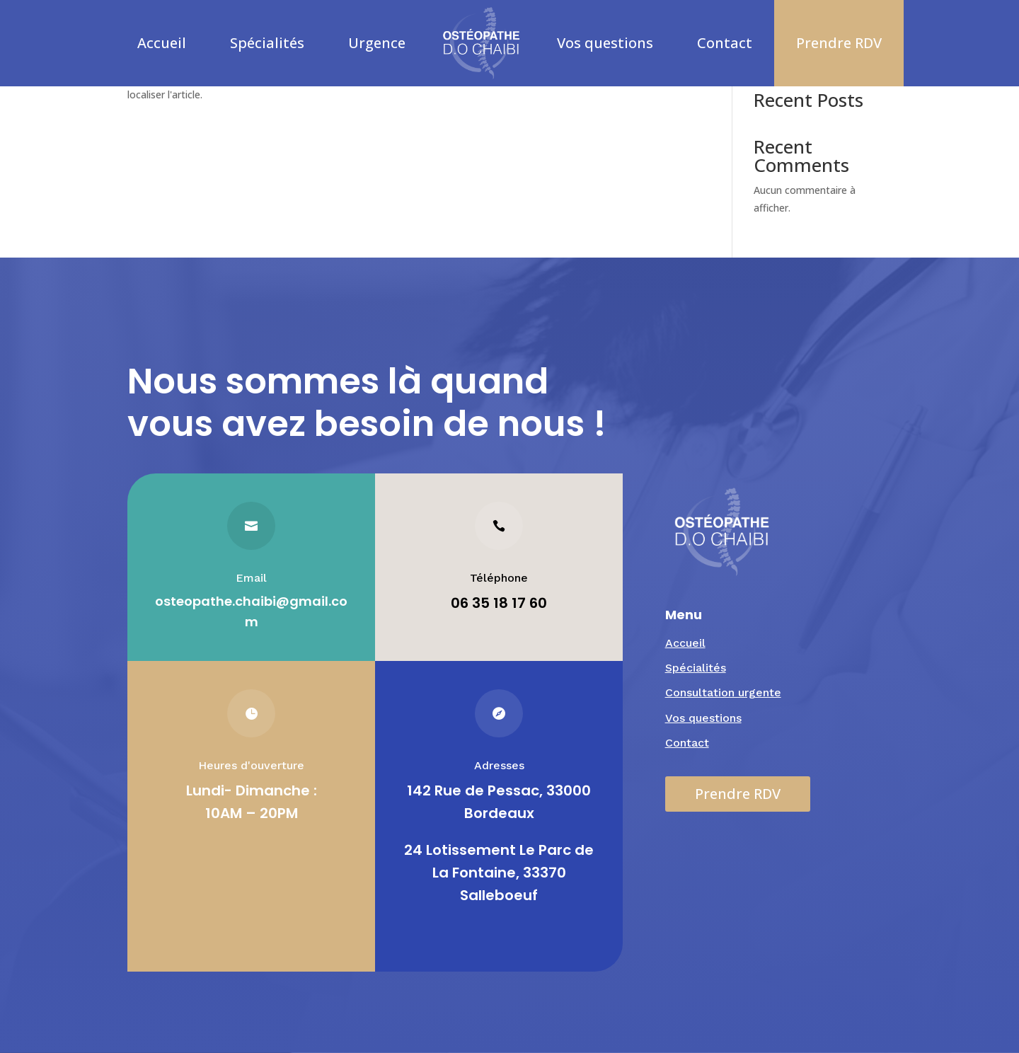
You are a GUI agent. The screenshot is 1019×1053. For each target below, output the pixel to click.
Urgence (376, 42)
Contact (724, 42)
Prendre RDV (839, 42)
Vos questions (605, 42)
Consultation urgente (723, 692)
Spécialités (267, 42)
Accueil (161, 42)
